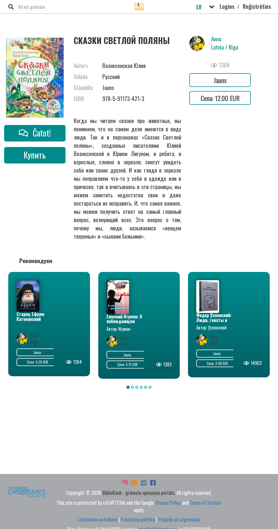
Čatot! (35, 133)
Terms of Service (205, 502)
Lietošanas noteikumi (98, 519)
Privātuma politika (138, 519)
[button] (211, 7)
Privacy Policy (168, 502)
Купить (35, 155)
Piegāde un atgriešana (179, 519)
